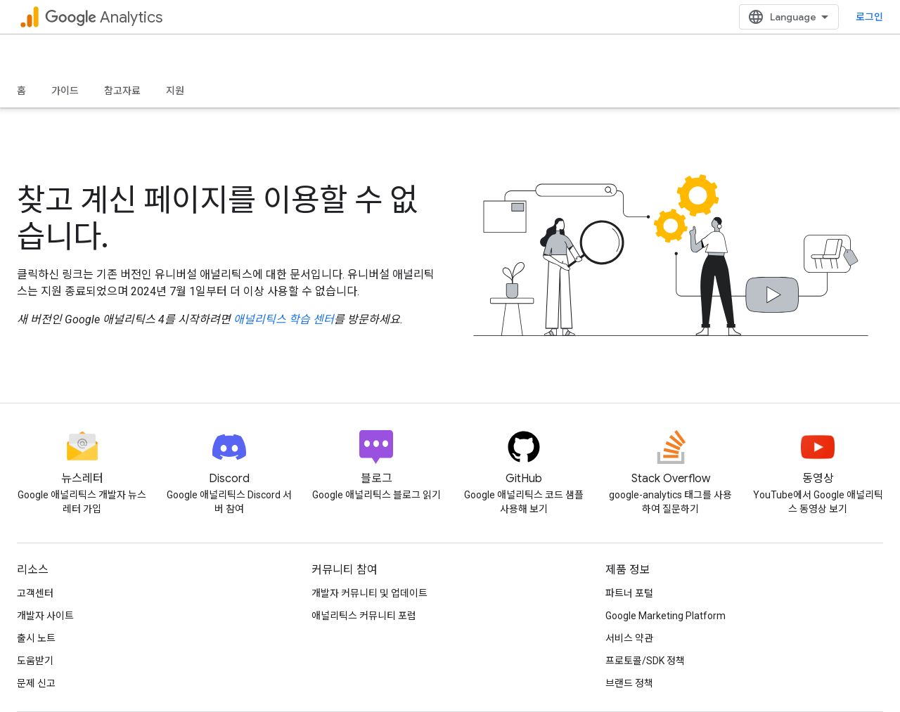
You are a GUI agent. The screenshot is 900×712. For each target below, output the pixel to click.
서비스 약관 (629, 638)
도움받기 (35, 660)
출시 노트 (36, 638)
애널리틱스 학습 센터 (283, 319)
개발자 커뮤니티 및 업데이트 (369, 593)
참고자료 (122, 90)
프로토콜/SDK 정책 (645, 660)
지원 (175, 90)
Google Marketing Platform (665, 615)
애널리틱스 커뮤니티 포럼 (363, 615)
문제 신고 (36, 683)
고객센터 (35, 593)
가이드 (65, 90)
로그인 (869, 16)
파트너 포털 (629, 593)
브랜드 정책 (629, 683)
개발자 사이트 (45, 615)
